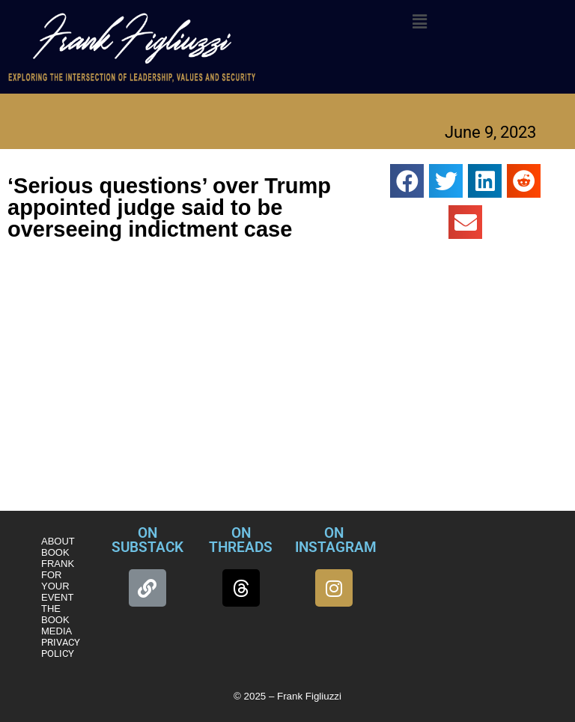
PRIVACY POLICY (60, 648)
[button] (419, 21)
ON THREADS (241, 540)
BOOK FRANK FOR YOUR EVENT (57, 575)
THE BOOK (55, 614)
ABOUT (58, 541)
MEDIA (56, 631)
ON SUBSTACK (147, 540)
